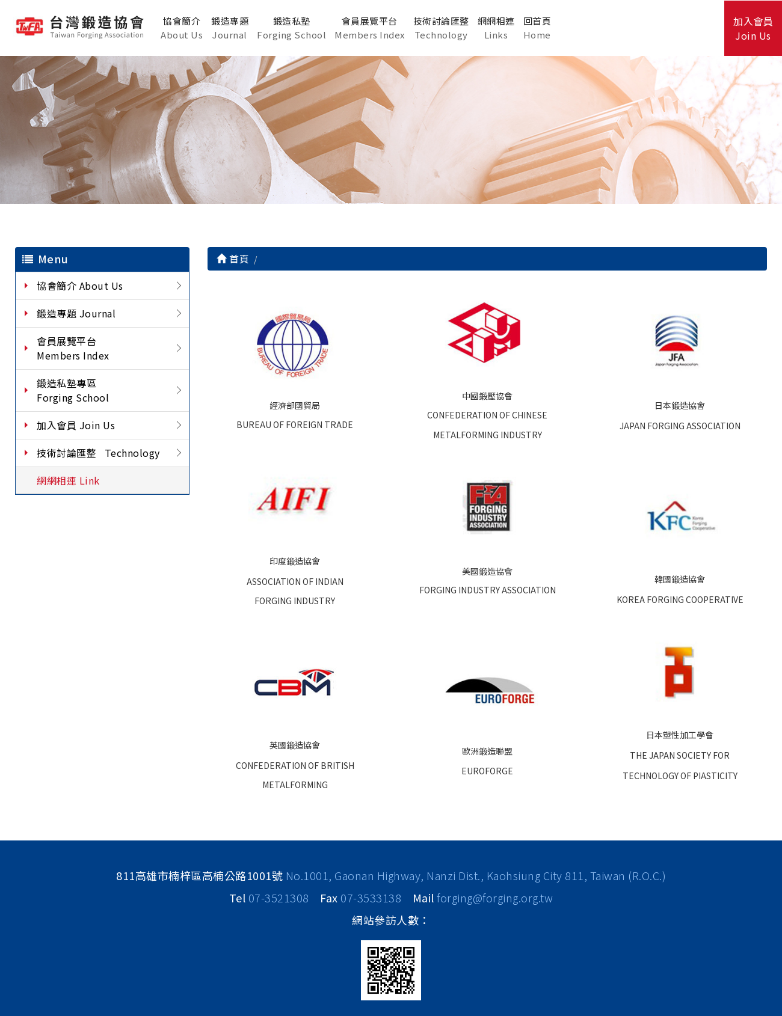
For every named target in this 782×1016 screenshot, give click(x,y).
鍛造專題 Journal (76, 313)
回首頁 (537, 27)
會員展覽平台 (369, 27)
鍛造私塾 (291, 27)
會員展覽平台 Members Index (73, 348)
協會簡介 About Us (80, 285)
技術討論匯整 (441, 27)
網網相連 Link (68, 480)
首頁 (233, 258)
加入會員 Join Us (76, 425)
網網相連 (496, 27)
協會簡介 (182, 27)
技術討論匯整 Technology (98, 452)
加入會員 (753, 28)
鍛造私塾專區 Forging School (73, 390)
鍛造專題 (229, 27)
